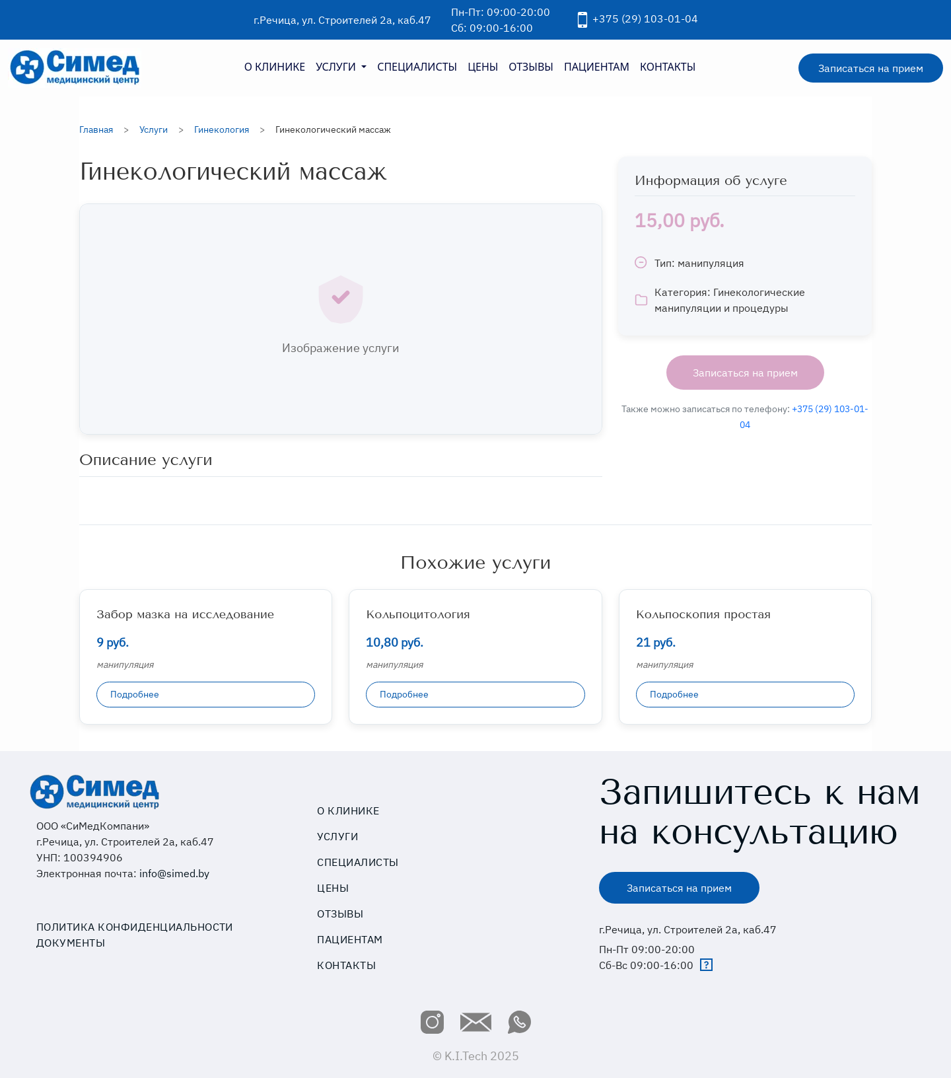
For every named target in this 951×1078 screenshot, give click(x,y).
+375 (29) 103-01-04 (635, 18)
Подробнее (134, 694)
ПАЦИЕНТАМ (596, 66)
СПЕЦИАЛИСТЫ (417, 66)
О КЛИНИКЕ (274, 66)
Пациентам (349, 939)
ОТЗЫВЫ (531, 66)
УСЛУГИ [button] (337, 66)
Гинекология (221, 129)
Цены (333, 887)
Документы (70, 942)
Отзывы (340, 913)
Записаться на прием (870, 68)
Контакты (346, 965)
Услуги (153, 129)
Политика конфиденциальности (134, 926)
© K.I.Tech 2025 (476, 1055)
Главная (96, 129)
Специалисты (357, 862)
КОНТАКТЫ (667, 66)
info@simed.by (174, 873)
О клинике (348, 810)
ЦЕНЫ (483, 66)
